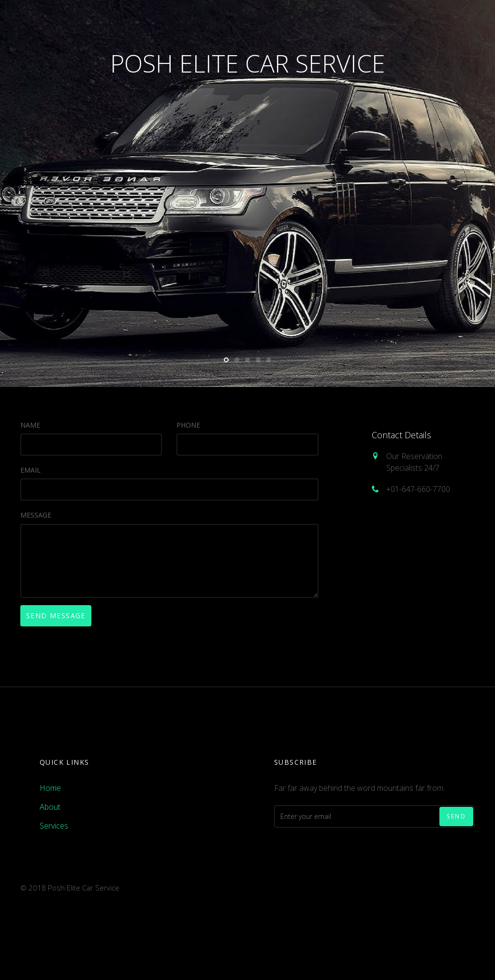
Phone (188, 425)
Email (30, 470)
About (50, 807)
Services (54, 825)
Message (35, 515)
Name (30, 425)
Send (456, 816)
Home (50, 788)
